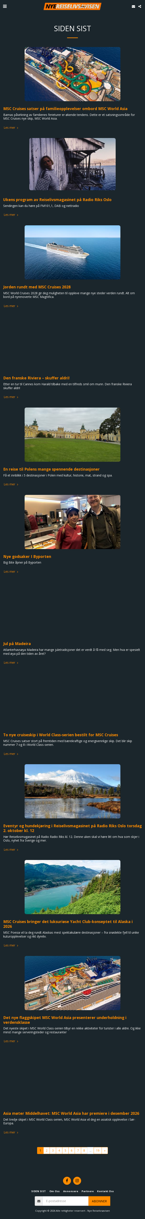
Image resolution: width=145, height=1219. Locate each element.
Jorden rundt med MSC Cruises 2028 (37, 286)
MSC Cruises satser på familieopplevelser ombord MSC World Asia (65, 108)
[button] (4, 6)
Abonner (99, 1201)
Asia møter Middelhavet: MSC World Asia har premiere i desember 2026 (71, 1113)
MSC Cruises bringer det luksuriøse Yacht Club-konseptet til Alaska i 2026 (68, 924)
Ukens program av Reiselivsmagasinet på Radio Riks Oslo (57, 199)
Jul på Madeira (17, 643)
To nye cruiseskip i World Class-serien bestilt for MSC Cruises (60, 734)
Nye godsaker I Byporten (27, 556)
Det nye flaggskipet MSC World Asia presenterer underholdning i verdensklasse (64, 1020)
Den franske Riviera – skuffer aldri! (36, 377)
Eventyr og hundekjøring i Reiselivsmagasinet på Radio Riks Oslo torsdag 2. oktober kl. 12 (72, 828)
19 (97, 1150)
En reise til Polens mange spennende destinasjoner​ (51, 469)
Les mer (11, 128)
